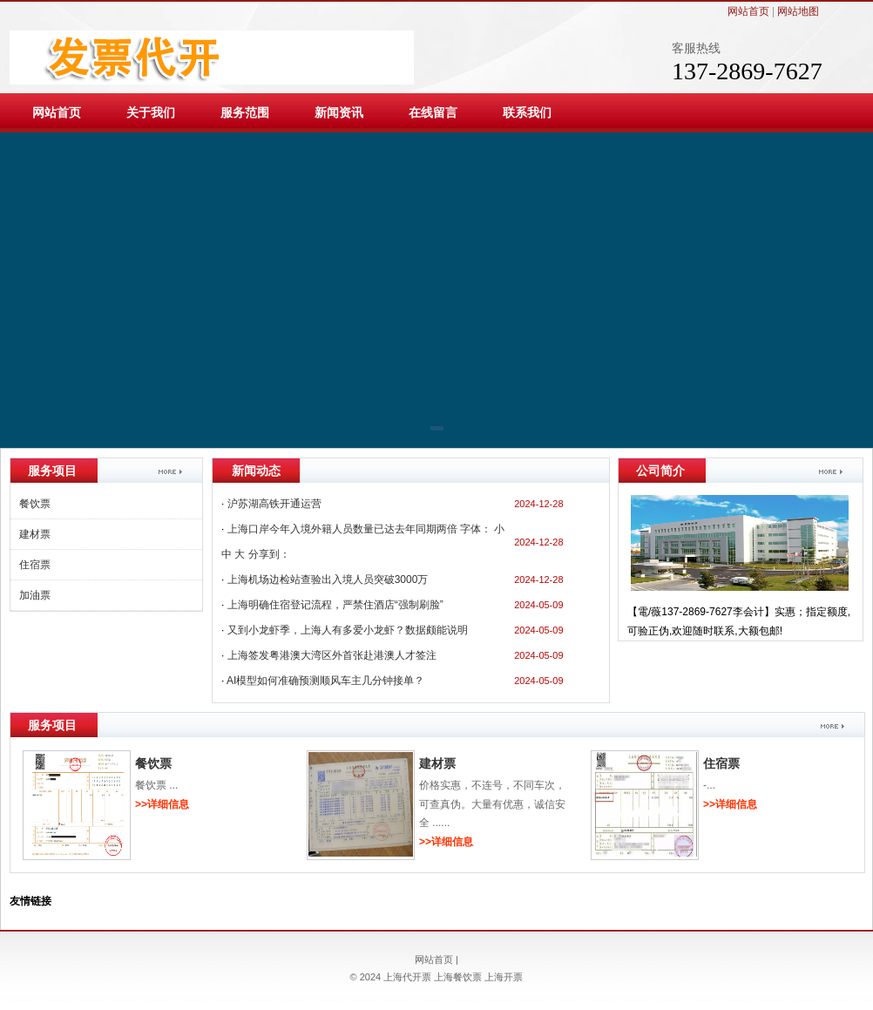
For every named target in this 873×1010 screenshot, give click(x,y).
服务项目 (52, 725)
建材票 (35, 534)
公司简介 (660, 471)
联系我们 (527, 112)
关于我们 (150, 112)
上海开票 (503, 977)
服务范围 (244, 112)
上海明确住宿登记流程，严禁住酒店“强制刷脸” (335, 605)
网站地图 (798, 11)
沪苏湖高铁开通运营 (274, 504)
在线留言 (433, 112)
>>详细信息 (162, 804)
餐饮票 (35, 504)
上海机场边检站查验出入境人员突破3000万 (328, 579)
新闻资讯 (339, 112)
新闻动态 (256, 471)
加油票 (35, 595)
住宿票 (35, 565)
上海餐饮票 (458, 977)
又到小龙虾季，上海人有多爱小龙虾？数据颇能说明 (347, 630)
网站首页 (748, 11)
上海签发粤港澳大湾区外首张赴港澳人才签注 (331, 655)
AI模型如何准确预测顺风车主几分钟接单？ (325, 680)
